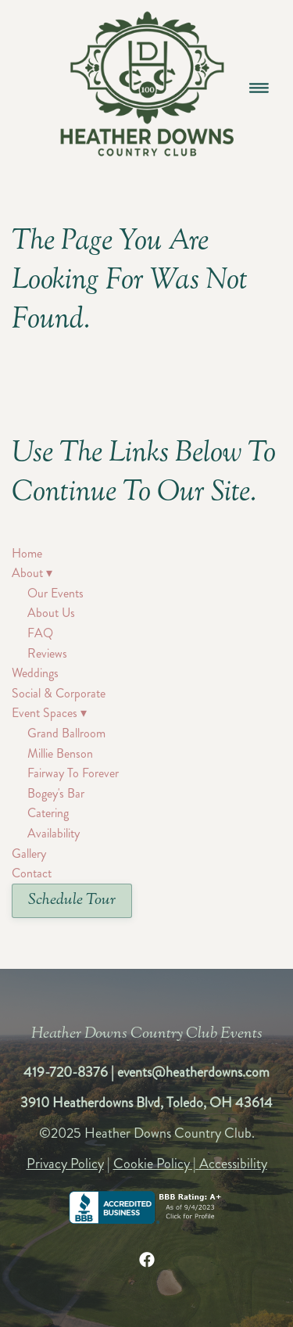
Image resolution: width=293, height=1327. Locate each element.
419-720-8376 (65, 1072)
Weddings (35, 673)
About (32, 573)
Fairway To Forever (73, 773)
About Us (51, 613)
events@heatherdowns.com (193, 1072)
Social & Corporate (58, 693)
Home (27, 553)
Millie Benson (60, 753)
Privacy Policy (65, 1163)
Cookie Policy (151, 1163)
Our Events (55, 593)
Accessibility (233, 1163)
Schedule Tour (72, 900)
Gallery (29, 854)
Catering (48, 813)
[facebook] (146, 1259)
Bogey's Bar (55, 793)
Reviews (47, 653)
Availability (53, 833)
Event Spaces (49, 713)
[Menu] (258, 87)
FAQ (40, 633)
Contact (32, 873)
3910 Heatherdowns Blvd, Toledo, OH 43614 (146, 1102)
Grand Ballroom (66, 733)
